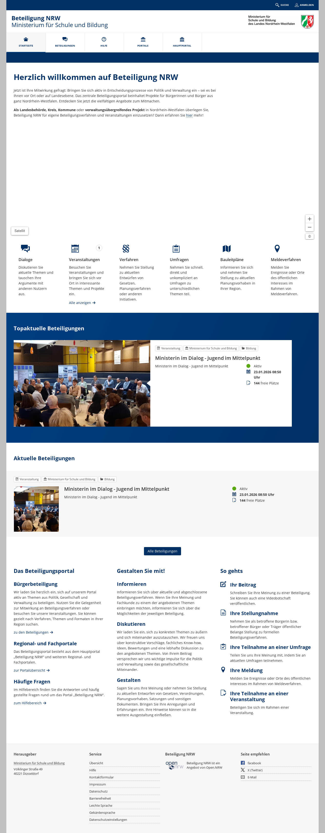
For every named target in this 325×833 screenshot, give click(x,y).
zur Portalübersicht (29, 670)
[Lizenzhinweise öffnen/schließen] (309, 236)
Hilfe (92, 770)
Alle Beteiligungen (162, 551)
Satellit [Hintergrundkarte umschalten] (20, 231)
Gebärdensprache (102, 812)
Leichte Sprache (100, 805)
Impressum (97, 784)
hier (189, 115)
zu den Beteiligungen (31, 632)
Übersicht (96, 763)
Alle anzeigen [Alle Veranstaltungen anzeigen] (80, 302)
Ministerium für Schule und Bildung (39, 763)
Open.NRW (214, 767)
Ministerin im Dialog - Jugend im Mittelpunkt (207, 358)
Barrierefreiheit (100, 798)
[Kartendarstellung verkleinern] (309, 227)
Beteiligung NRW (35, 18)
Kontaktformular (101, 777)
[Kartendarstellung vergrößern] (309, 219)
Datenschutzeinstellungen (108, 819)
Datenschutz (98, 791)
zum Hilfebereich (28, 702)
